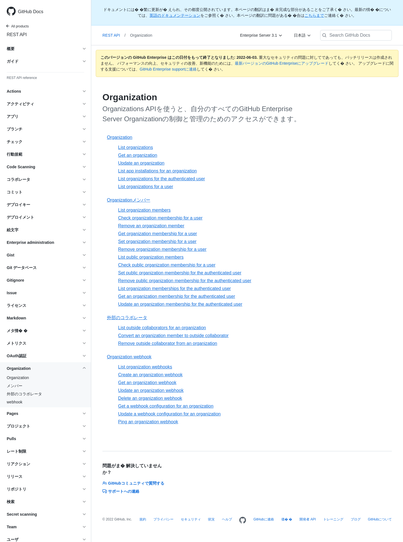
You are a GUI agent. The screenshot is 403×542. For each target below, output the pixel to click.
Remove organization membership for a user (162, 249)
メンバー (14, 386)
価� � (286, 519)
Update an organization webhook (151, 390)
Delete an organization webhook (150, 398)
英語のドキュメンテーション (174, 15)
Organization (18, 377)
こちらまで (314, 15)
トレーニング (333, 519)
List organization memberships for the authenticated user (174, 288)
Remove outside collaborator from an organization (167, 343)
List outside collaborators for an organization (162, 327)
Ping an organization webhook (148, 421)
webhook (14, 402)
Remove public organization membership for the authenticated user (184, 280)
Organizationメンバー (128, 200)
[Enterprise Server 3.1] (261, 35)
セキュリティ (191, 519)
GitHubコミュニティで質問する (133, 483)
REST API (17, 34)
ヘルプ (227, 519)
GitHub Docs (30, 11)
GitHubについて (380, 519)
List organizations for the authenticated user (161, 178)
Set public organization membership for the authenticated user (179, 272)
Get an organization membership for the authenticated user (176, 296)
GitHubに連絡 (263, 519)
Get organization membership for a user (157, 233)
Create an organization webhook (150, 374)
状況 (211, 519)
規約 (142, 519)
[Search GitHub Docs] (356, 35)
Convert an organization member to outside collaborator (173, 335)
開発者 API (307, 519)
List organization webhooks (145, 367)
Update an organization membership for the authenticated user (180, 304)
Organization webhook (129, 356)
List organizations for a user (145, 186)
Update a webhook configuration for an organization (169, 414)
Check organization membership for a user (160, 218)
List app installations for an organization (157, 171)
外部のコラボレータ (24, 394)
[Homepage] (242, 520)
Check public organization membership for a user (166, 265)
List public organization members (151, 257)
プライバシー (163, 519)
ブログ (356, 519)
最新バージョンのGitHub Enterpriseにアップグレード (282, 63)
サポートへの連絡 (120, 491)
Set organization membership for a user (157, 241)
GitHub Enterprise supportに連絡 (168, 69)
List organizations (135, 147)
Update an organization (141, 163)
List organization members (144, 210)
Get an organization (137, 155)
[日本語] (302, 35)
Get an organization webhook (147, 382)
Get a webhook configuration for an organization (166, 406)
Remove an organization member (151, 225)
